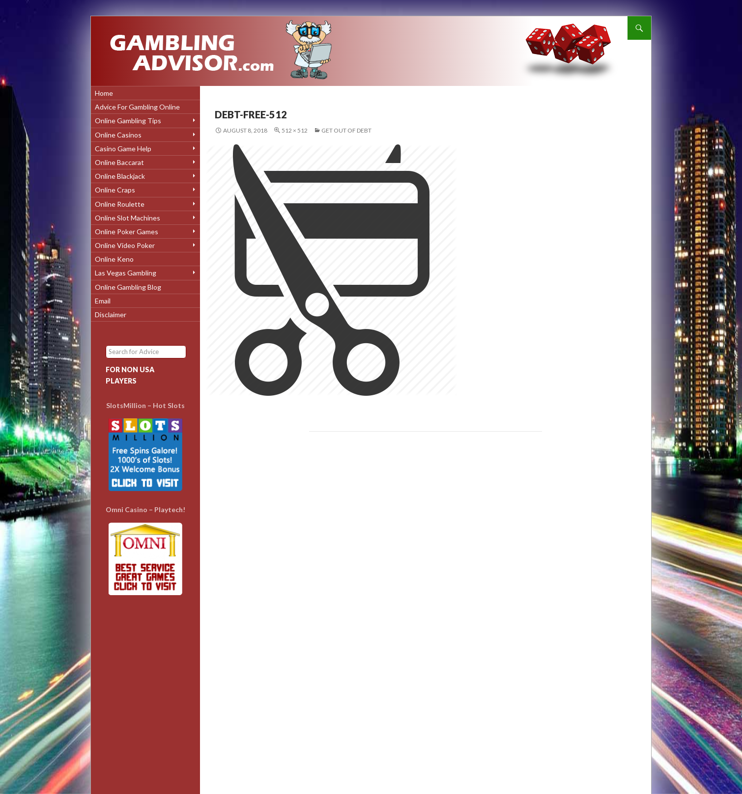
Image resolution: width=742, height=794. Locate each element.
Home (104, 93)
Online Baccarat (119, 162)
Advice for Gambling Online (137, 107)
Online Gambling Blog (128, 287)
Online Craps (115, 190)
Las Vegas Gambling (125, 273)
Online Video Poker (125, 245)
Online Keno (114, 259)
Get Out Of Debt (346, 130)
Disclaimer (110, 314)
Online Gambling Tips (128, 120)
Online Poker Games (126, 231)
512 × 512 (295, 130)
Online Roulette (119, 204)
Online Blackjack (120, 176)
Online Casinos (118, 135)
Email (103, 301)
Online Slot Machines (127, 218)
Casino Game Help (123, 148)
